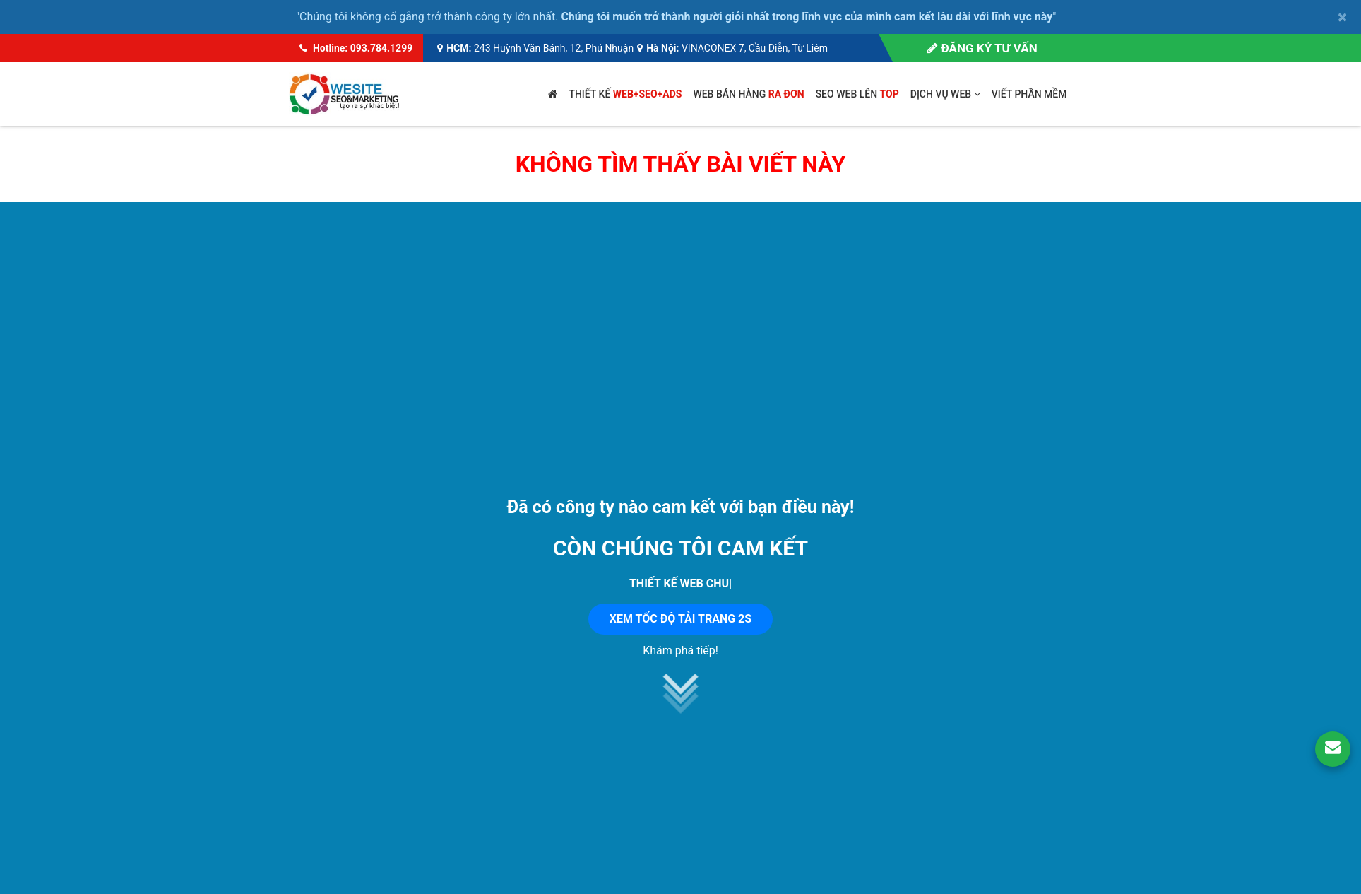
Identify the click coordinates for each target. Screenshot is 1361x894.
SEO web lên (857, 94)
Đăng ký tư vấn (982, 48)
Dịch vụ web (945, 94)
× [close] (1342, 16)
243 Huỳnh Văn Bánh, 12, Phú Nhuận (554, 48)
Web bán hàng (748, 94)
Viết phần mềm (1029, 94)
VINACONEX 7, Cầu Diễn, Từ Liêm (755, 48)
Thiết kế (625, 94)
